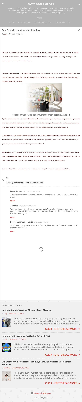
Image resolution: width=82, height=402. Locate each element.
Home (11, 22)
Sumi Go (14, 205)
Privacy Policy (62, 22)
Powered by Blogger (41, 393)
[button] (79, 30)
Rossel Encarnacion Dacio (21, 222)
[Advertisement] (41, 282)
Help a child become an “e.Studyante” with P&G (26, 336)
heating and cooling (15, 182)
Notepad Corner (41, 4)
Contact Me (24, 22)
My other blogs (43, 22)
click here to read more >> (62, 328)
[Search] (79, 4)
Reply (12, 201)
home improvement (34, 182)
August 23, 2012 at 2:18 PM (42, 222)
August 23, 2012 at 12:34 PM (31, 191)
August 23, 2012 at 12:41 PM (27, 205)
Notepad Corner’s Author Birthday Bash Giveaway (27, 310)
